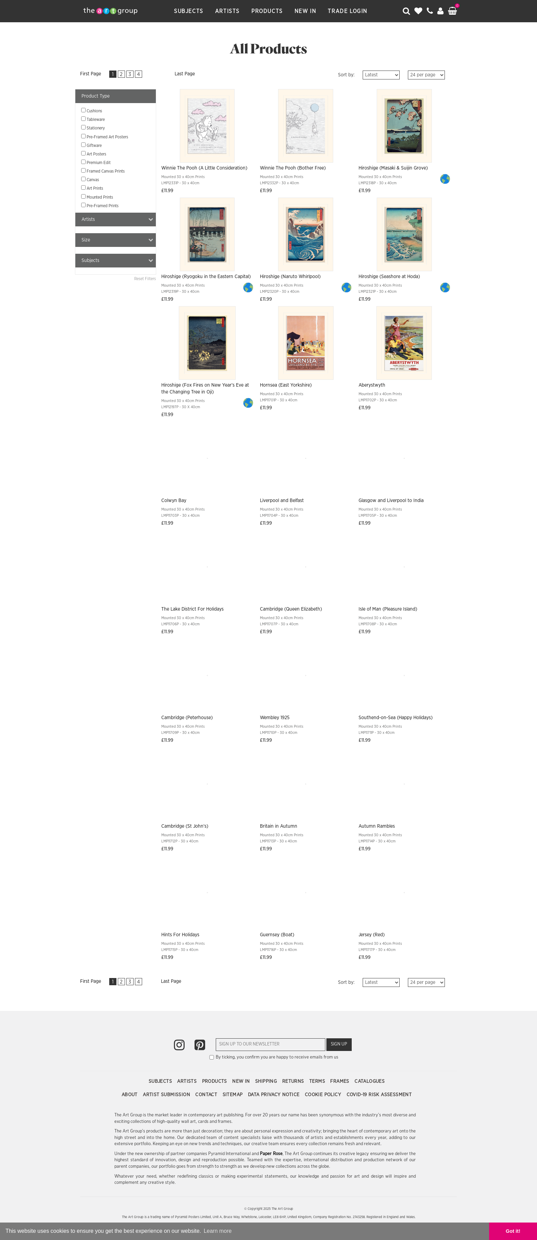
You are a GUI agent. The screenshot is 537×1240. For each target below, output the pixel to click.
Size (117, 239)
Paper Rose (271, 1154)
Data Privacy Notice (274, 1094)
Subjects (188, 11)
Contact (206, 1094)
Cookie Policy (324, 1094)
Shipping (266, 1081)
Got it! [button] (513, 1231)
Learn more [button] (218, 1231)
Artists (227, 11)
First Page (90, 74)
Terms (317, 1081)
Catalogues (369, 1081)
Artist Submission (167, 1094)
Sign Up (339, 1044)
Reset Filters (145, 279)
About (130, 1094)
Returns (293, 1081)
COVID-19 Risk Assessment (379, 1094)
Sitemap (233, 1094)
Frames (340, 1081)
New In (305, 11)
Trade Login (347, 11)
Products (267, 11)
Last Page (185, 74)
